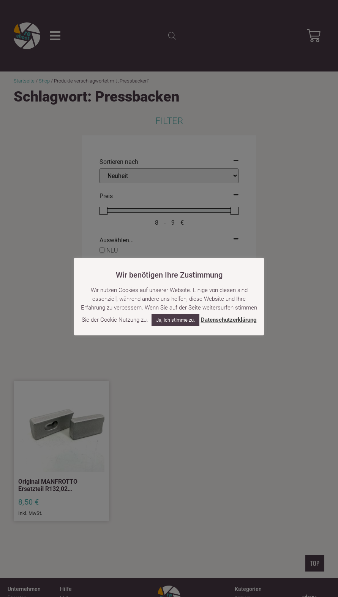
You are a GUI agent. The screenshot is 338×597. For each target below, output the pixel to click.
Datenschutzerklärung (229, 319)
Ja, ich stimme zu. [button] (175, 320)
